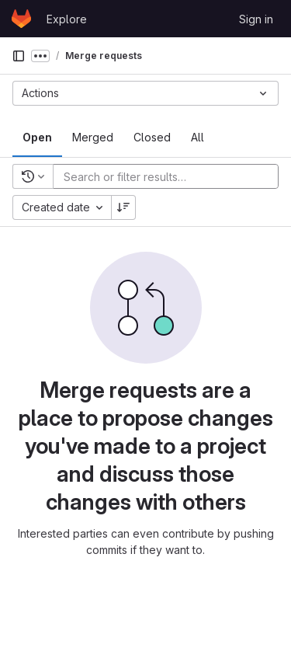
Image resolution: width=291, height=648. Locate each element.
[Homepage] (21, 18)
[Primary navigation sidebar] (18, 56)
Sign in (256, 19)
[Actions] (145, 93)
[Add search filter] (170, 176)
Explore (67, 19)
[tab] (37, 137)
